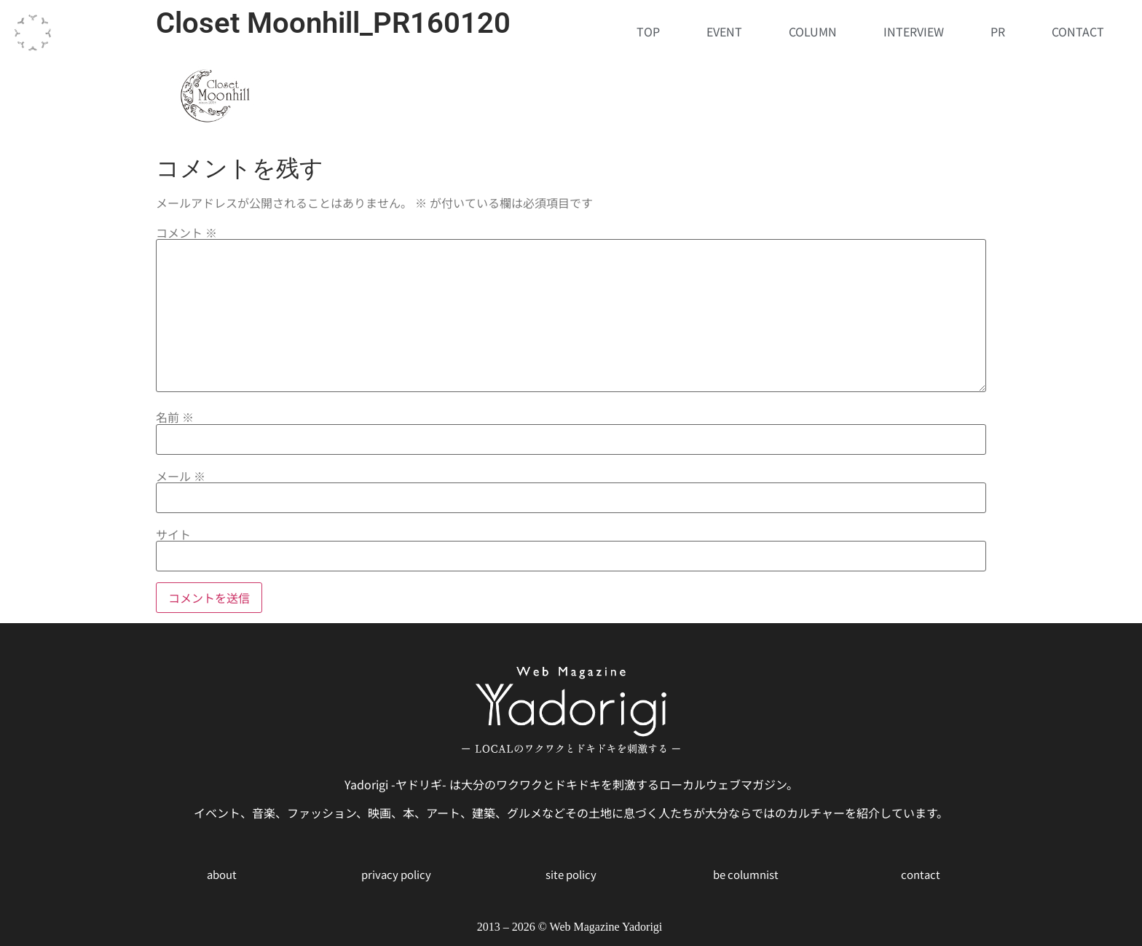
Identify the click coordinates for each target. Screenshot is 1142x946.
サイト (173, 534)
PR (998, 31)
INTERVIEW (913, 31)
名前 (175, 417)
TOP (648, 31)
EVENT (724, 31)
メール (180, 476)
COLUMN (813, 31)
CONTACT (1078, 31)
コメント (186, 232)
